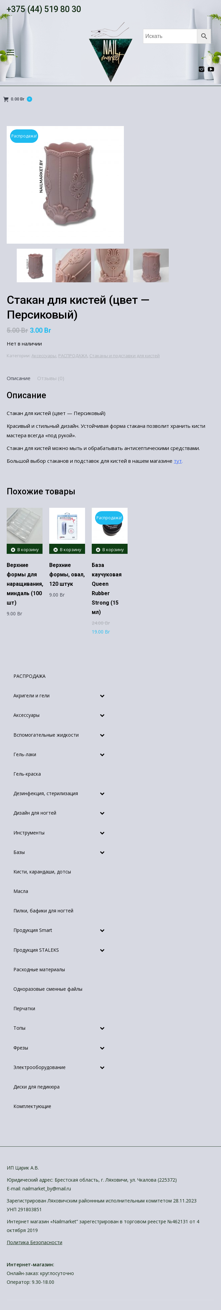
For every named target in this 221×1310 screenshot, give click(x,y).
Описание (18, 378)
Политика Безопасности (34, 1242)
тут (178, 460)
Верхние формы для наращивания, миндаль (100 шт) (25, 584)
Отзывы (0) (50, 378)
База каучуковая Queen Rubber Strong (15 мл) (107, 588)
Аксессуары (43, 356)
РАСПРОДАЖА (72, 356)
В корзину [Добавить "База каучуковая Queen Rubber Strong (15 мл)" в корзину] (113, 549)
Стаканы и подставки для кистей (124, 356)
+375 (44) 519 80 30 (44, 9)
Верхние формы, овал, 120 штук (67, 574)
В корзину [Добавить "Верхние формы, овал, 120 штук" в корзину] (70, 549)
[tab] (18, 378)
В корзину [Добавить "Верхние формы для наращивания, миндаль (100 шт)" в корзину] (28, 549)
